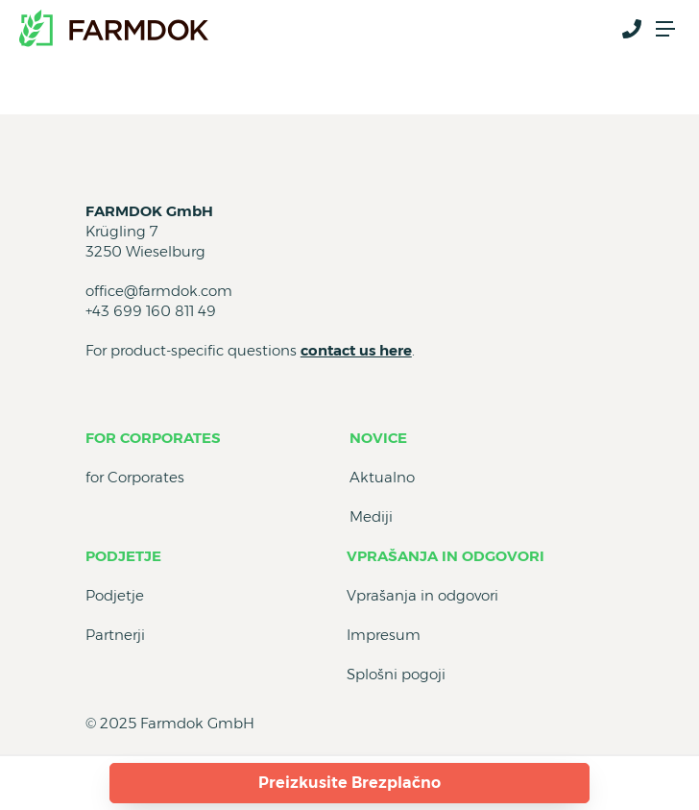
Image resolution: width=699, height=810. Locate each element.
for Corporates (153, 438)
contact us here (356, 350)
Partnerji (115, 635)
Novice (378, 438)
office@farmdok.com (158, 291)
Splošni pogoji (396, 674)
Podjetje (123, 556)
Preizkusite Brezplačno (349, 782)
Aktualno (382, 477)
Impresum (384, 635)
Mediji (371, 516)
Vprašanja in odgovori (445, 556)
